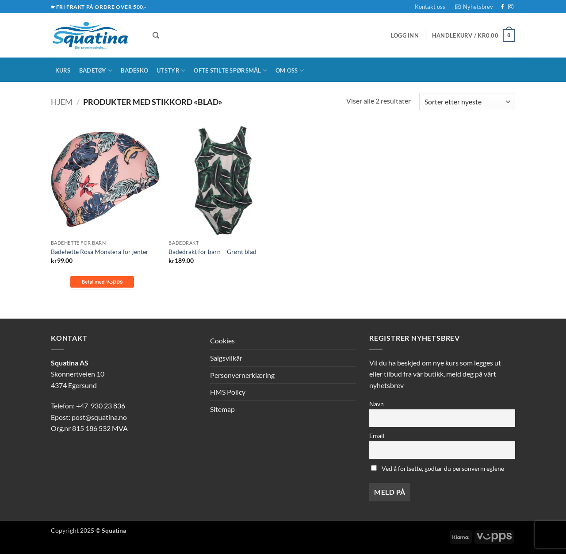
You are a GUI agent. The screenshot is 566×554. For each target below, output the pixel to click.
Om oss (289, 70)
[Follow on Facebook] (502, 7)
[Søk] (156, 35)
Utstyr (171, 70)
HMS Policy (227, 392)
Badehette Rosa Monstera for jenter (100, 251)
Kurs (63, 70)
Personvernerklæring (242, 375)
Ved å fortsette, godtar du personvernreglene (437, 468)
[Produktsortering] (467, 101)
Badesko (134, 70)
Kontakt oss (430, 6)
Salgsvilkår (226, 358)
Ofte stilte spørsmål (230, 70)
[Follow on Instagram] (510, 7)
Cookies (222, 340)
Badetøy (95, 70)
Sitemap (222, 409)
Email (377, 435)
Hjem (62, 102)
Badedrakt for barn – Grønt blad (212, 251)
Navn (376, 404)
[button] (474, 6)
